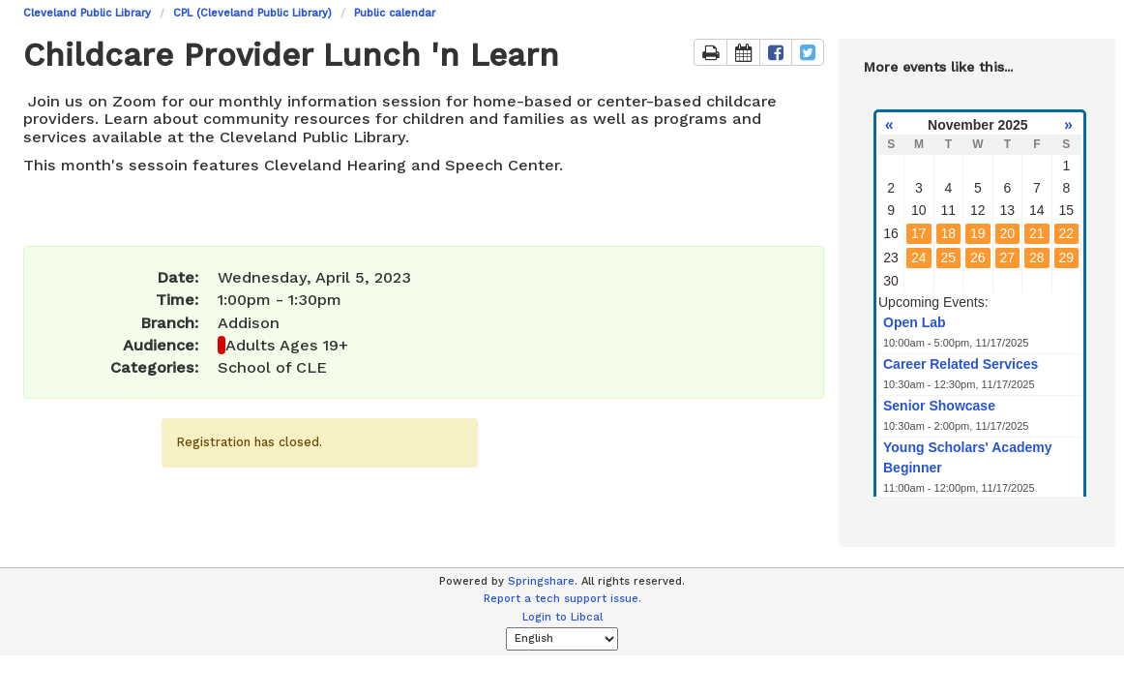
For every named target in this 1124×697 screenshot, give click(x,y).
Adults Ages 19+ (286, 345)
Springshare (541, 581)
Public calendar (394, 13)
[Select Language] (562, 639)
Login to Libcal (562, 617)
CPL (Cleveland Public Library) (252, 13)
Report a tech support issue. (562, 598)
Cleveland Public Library (87, 13)
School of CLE (272, 367)
